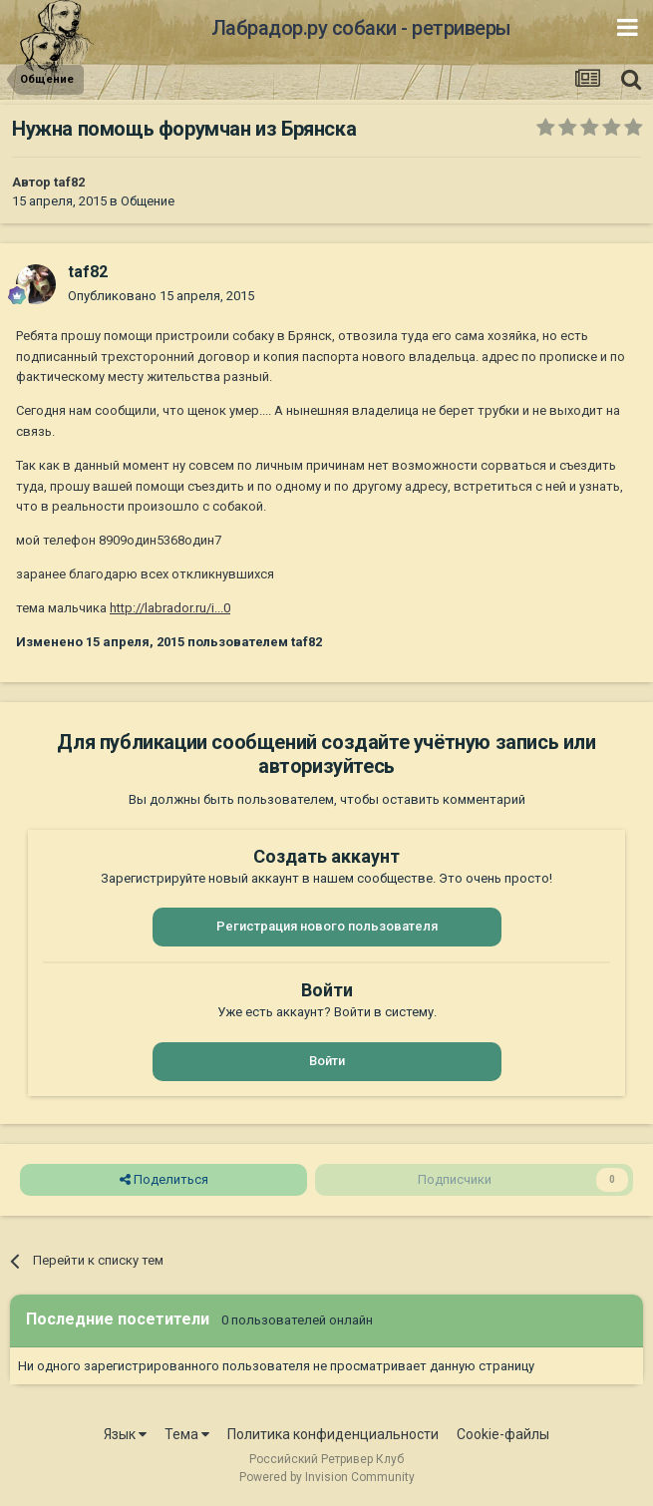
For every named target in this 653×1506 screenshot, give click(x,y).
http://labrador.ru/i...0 (170, 607)
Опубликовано (161, 295)
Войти (327, 1060)
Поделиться (164, 1180)
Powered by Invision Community (327, 1477)
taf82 (69, 182)
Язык (125, 1434)
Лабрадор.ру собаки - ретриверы (361, 28)
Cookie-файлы (503, 1434)
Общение (147, 200)
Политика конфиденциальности (333, 1434)
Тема (186, 1434)
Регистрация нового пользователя (327, 926)
